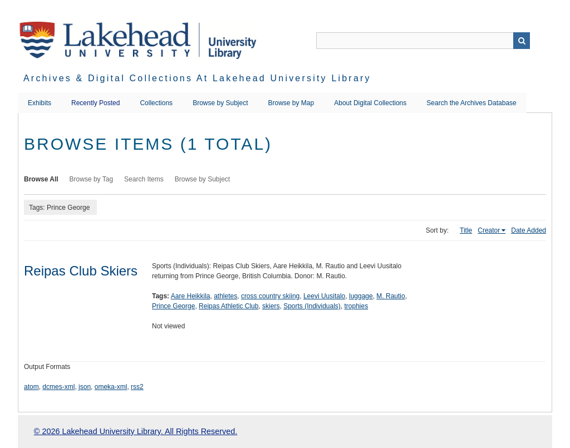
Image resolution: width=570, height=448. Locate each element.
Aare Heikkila (190, 296)
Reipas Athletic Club (228, 306)
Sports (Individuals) (312, 306)
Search (521, 40)
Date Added (528, 230)
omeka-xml (111, 387)
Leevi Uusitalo (324, 296)
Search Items (144, 179)
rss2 (137, 387)
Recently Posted (95, 103)
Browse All (41, 179)
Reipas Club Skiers (80, 270)
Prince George (173, 306)
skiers (270, 306)
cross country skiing (270, 296)
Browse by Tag (92, 179)
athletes (225, 296)
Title (466, 230)
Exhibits (39, 103)
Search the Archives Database (471, 103)
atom (31, 387)
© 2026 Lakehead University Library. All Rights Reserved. (135, 431)
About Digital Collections (370, 103)
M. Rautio (390, 296)
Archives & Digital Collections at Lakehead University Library (197, 78)
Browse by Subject (220, 103)
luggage (361, 296)
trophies (356, 306)
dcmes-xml (58, 387)
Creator (489, 230)
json (84, 387)
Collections (156, 103)
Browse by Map (291, 103)
